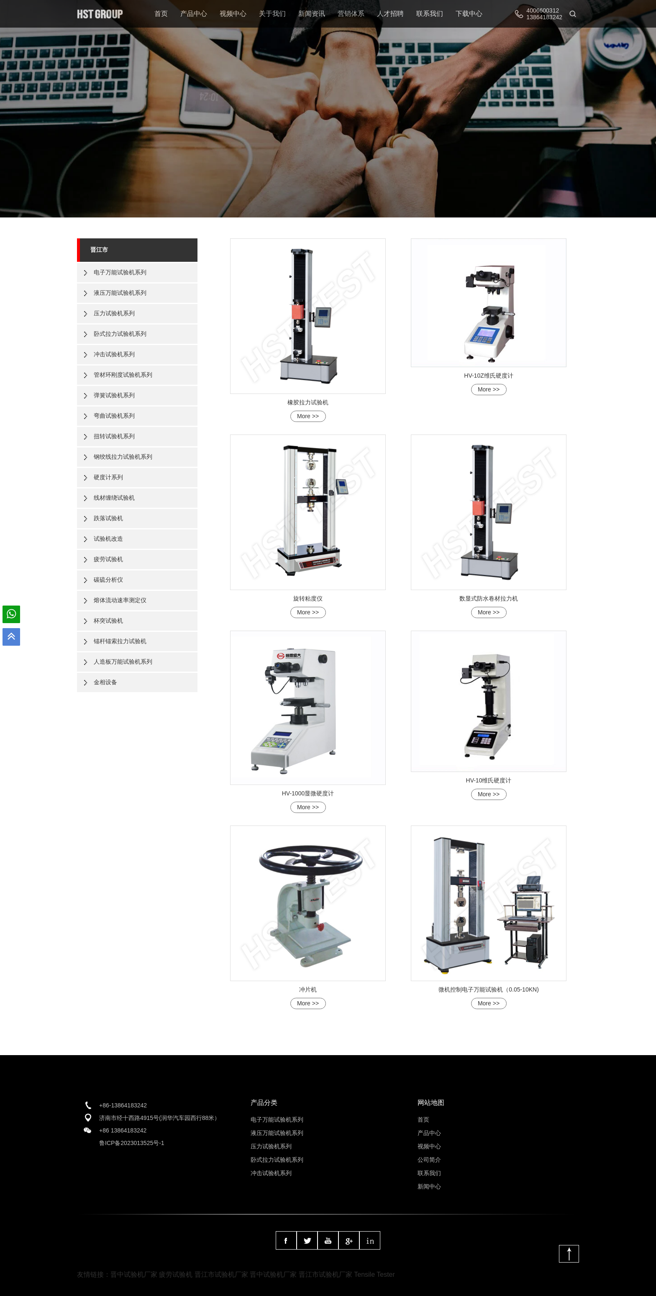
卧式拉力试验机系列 (120, 333)
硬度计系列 (108, 477)
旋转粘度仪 (308, 598)
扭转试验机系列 (114, 436)
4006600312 (542, 10)
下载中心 (469, 13)
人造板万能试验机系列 (123, 661)
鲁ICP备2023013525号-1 (131, 1143)
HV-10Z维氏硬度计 (488, 375)
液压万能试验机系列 (120, 292)
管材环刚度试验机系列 (123, 374)
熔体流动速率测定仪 (120, 600)
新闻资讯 (311, 13)
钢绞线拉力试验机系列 (123, 456)
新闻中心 (429, 1186)
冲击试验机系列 (114, 354)
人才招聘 (390, 13)
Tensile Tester (374, 1274)
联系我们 (429, 13)
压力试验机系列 (114, 313)
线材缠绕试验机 (114, 497)
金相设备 (105, 682)
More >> (308, 416)
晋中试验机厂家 (133, 1274)
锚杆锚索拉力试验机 (120, 641)
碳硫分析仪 (108, 579)
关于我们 (272, 13)
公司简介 (429, 1159)
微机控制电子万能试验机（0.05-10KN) (488, 989)
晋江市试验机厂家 (221, 1274)
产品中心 (193, 13)
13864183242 (544, 17)
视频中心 (233, 13)
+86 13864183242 (122, 1130)
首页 (161, 13)
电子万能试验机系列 (120, 272)
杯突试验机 (108, 620)
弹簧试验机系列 (114, 395)
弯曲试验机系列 (114, 415)
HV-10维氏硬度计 (489, 780)
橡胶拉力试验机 (307, 402)
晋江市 (99, 249)
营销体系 (351, 13)
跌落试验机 (108, 518)
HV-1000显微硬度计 (308, 793)
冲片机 (308, 989)
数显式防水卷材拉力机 (488, 598)
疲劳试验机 (108, 559)
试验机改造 (108, 538)
